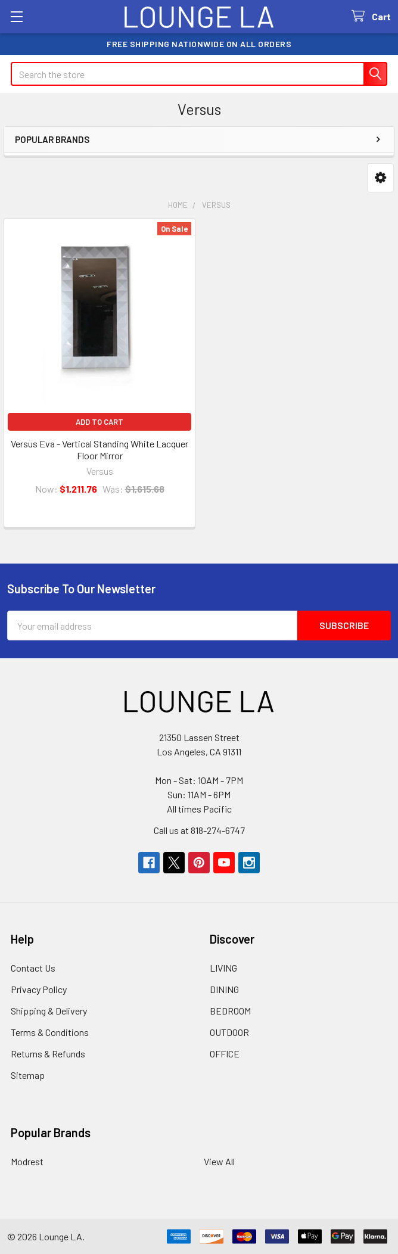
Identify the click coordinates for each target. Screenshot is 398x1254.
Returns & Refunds (48, 1053)
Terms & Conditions (50, 1032)
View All (219, 1161)
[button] (380, 177)
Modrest (27, 1161)
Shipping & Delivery (49, 1010)
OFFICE (225, 1053)
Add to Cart (99, 422)
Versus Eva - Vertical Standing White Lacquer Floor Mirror (99, 449)
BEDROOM (230, 1010)
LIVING (223, 967)
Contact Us (33, 967)
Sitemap (28, 1075)
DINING (224, 989)
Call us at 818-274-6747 (199, 830)
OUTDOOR (229, 1032)
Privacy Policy (39, 989)
